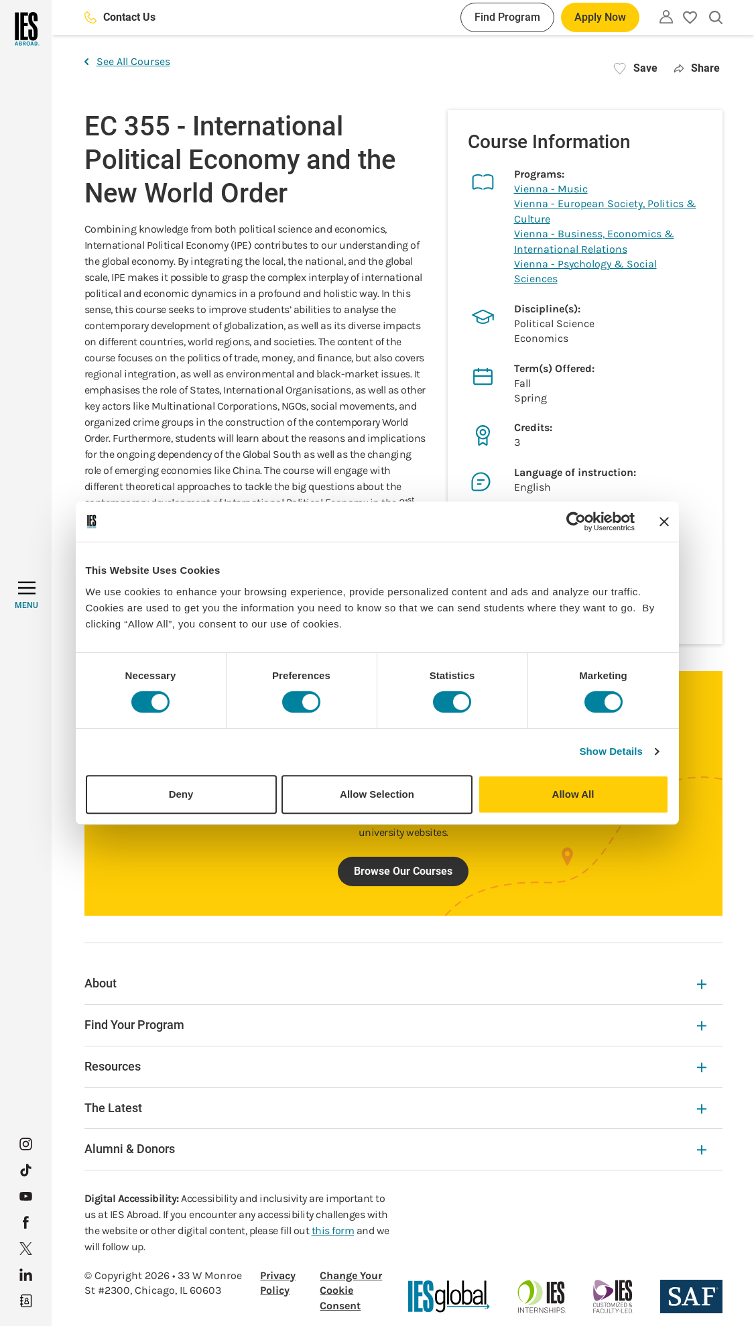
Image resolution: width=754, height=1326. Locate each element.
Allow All (573, 794)
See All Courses (127, 61)
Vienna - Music (551, 188)
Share (697, 68)
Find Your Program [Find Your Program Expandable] (395, 1025)
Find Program (507, 17)
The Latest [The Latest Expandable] (395, 1108)
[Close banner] (664, 521)
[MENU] (26, 595)
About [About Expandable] (395, 983)
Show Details (611, 751)
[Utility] (666, 16)
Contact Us (119, 17)
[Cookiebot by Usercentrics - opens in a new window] (576, 521)
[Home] (26, 29)
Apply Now (600, 17)
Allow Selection (377, 794)
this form (333, 1230)
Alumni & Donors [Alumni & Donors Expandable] (395, 1149)
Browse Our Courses (403, 871)
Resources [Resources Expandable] (395, 1066)
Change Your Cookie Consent (351, 1290)
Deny (181, 794)
